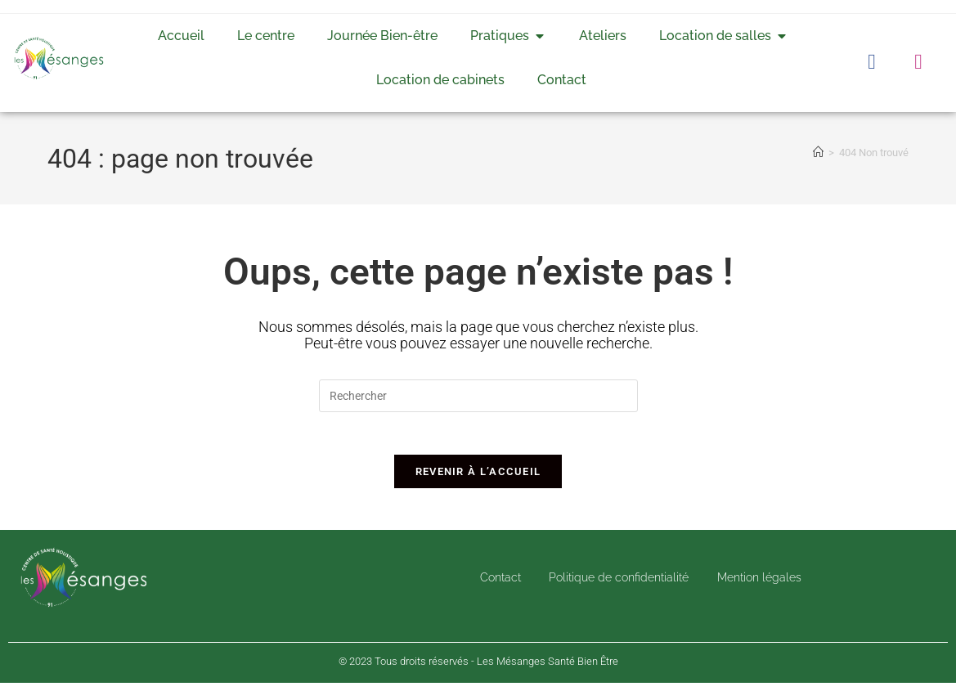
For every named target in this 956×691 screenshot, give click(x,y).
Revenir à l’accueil (478, 479)
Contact (495, 585)
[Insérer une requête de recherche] (478, 395)
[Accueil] (818, 152)
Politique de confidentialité (617, 585)
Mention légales (762, 585)
